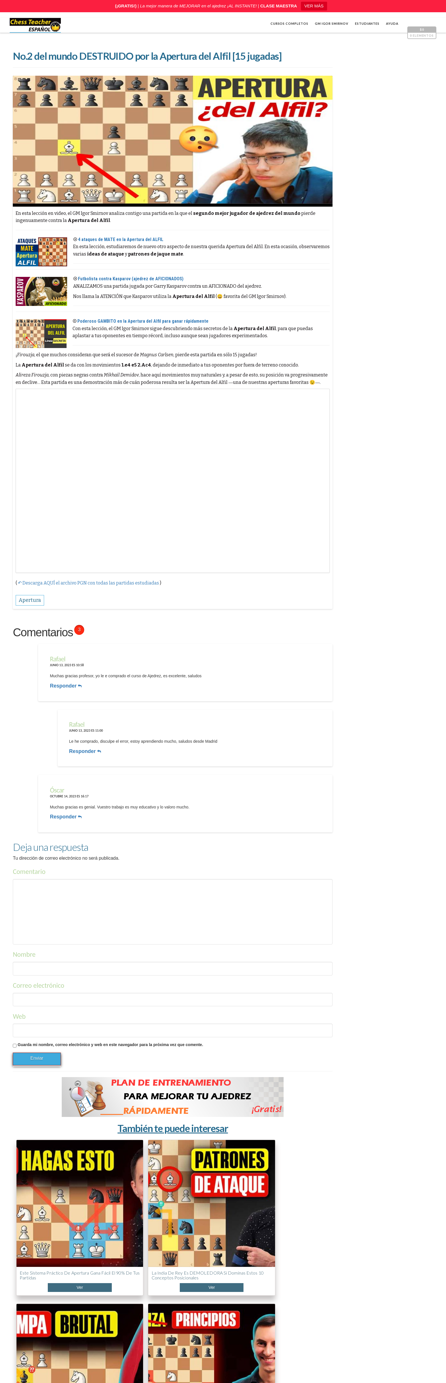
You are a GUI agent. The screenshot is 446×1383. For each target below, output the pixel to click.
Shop (21, 1361)
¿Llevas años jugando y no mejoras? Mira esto (350, 1278)
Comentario (29, 844)
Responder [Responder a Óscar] (62, 793)
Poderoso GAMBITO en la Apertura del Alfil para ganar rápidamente (142, 322)
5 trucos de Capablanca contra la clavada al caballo (356, 1321)
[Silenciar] (415, 362)
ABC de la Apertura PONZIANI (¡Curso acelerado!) (357, 1299)
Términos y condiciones (255, 1369)
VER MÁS (314, 5)
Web (19, 989)
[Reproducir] (324, 362)
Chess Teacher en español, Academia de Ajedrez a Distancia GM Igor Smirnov (96, 1369)
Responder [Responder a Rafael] (62, 674)
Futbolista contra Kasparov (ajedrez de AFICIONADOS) (130, 280)
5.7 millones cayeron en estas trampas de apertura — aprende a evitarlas (179, 1191)
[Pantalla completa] (423, 362)
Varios (324, 430)
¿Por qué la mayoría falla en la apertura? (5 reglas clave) (250, 1188)
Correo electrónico (38, 958)
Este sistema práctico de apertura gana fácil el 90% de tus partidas (46, 1188)
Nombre (24, 927)
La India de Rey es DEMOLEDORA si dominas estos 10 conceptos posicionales (111, 1191)
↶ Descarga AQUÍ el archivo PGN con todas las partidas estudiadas (88, 574)
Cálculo (326, 411)
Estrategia (328, 420)
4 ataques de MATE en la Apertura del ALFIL (120, 240)
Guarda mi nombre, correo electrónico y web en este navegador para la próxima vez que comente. (110, 1017)
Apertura (327, 402)
